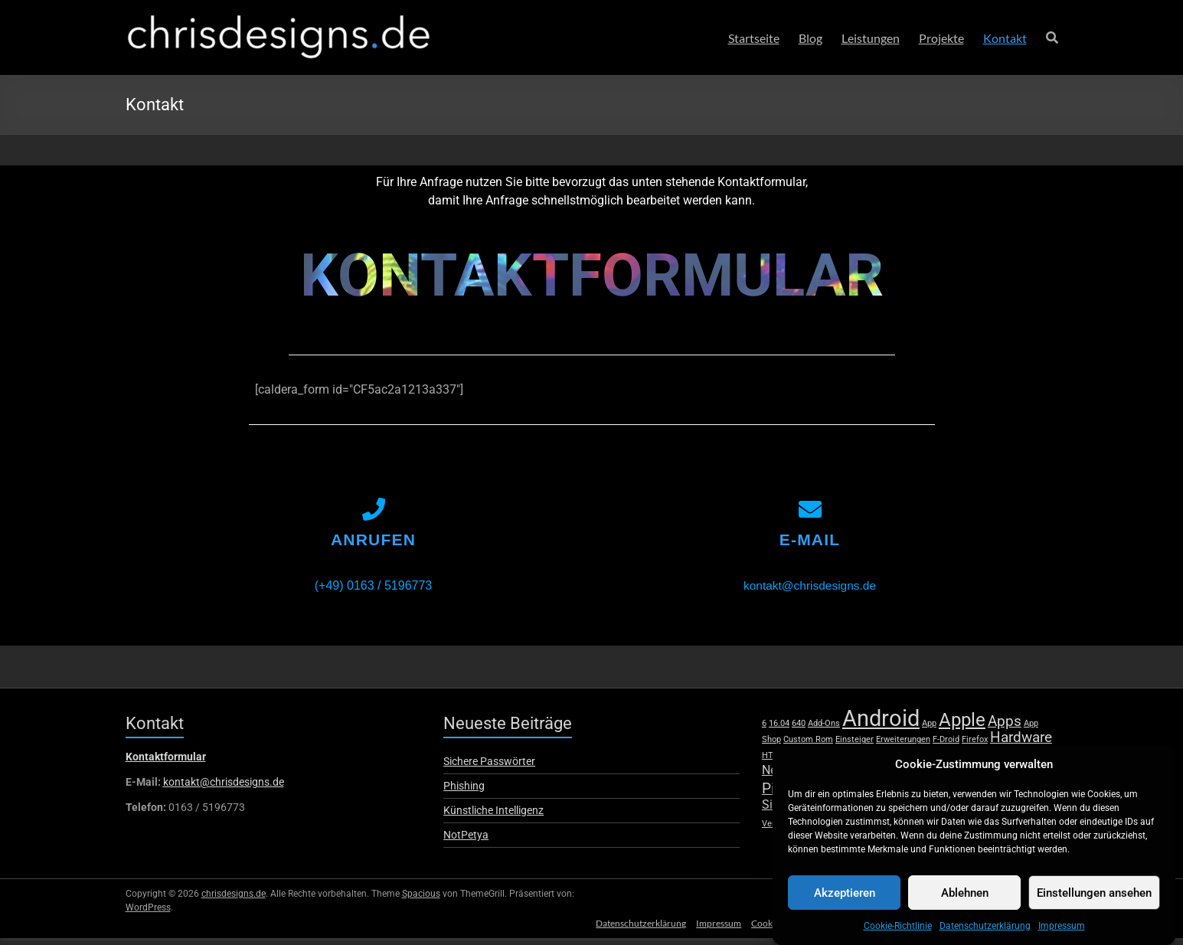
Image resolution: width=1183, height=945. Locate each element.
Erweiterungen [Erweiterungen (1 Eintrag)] (903, 746)
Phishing (464, 792)
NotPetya (466, 841)
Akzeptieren (844, 897)
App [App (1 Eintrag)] (929, 730)
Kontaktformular (166, 763)
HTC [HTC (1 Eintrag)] (770, 762)
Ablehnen (965, 897)
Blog (810, 38)
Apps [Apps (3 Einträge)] (1004, 728)
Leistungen (870, 38)
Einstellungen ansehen (1094, 897)
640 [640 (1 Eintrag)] (799, 730)
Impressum (1061, 930)
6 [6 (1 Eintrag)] (764, 730)
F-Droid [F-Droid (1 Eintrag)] (946, 746)
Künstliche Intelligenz (493, 817)
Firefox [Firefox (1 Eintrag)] (975, 746)
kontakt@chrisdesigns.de (809, 592)
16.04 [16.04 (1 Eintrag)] (779, 730)
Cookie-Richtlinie (898, 930)
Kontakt (1005, 38)
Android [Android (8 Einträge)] (881, 725)
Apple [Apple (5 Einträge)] (962, 726)
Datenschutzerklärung (985, 930)
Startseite (753, 38)
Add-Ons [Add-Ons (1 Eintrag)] (824, 730)
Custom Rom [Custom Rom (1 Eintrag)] (808, 746)
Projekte (941, 38)
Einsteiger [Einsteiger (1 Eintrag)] (854, 746)
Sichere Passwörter (489, 768)
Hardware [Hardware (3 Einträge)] (1021, 744)
